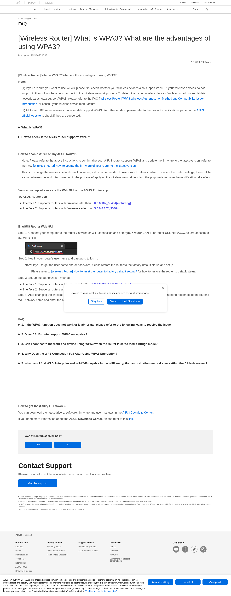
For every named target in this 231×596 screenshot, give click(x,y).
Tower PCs (20, 559)
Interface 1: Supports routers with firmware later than (77, 203)
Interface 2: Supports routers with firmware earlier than (70, 208)
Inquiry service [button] (54, 543)
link (130, 419)
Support (28, 19)
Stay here (96, 301)
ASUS (20, 19)
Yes (35, 445)
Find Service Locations (57, 555)
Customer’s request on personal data (120, 560)
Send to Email (203, 62)
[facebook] (185, 549)
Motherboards (21, 555)
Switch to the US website (125, 301)
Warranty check (54, 547)
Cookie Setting (160, 582)
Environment (209, 2)
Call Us (113, 547)
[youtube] (176, 549)
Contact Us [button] (115, 543)
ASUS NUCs (21, 567)
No (57, 445)
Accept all (215, 582)
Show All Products (23, 571)
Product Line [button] (21, 543)
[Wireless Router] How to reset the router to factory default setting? (94, 271)
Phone (18, 551)
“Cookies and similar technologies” (101, 591)
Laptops (19, 547)
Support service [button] (86, 543)
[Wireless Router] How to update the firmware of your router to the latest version (84, 165)
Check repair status (56, 551)
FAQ (35, 19)
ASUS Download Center (137, 412)
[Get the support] (37, 483)
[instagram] (203, 549)
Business (195, 2)
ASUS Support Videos (88, 551)
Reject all (188, 582)
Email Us (114, 551)
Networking (20, 563)
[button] (182, 3)
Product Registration (87, 547)
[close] (163, 288)
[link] (20, 9)
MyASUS (114, 555)
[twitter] (194, 549)
